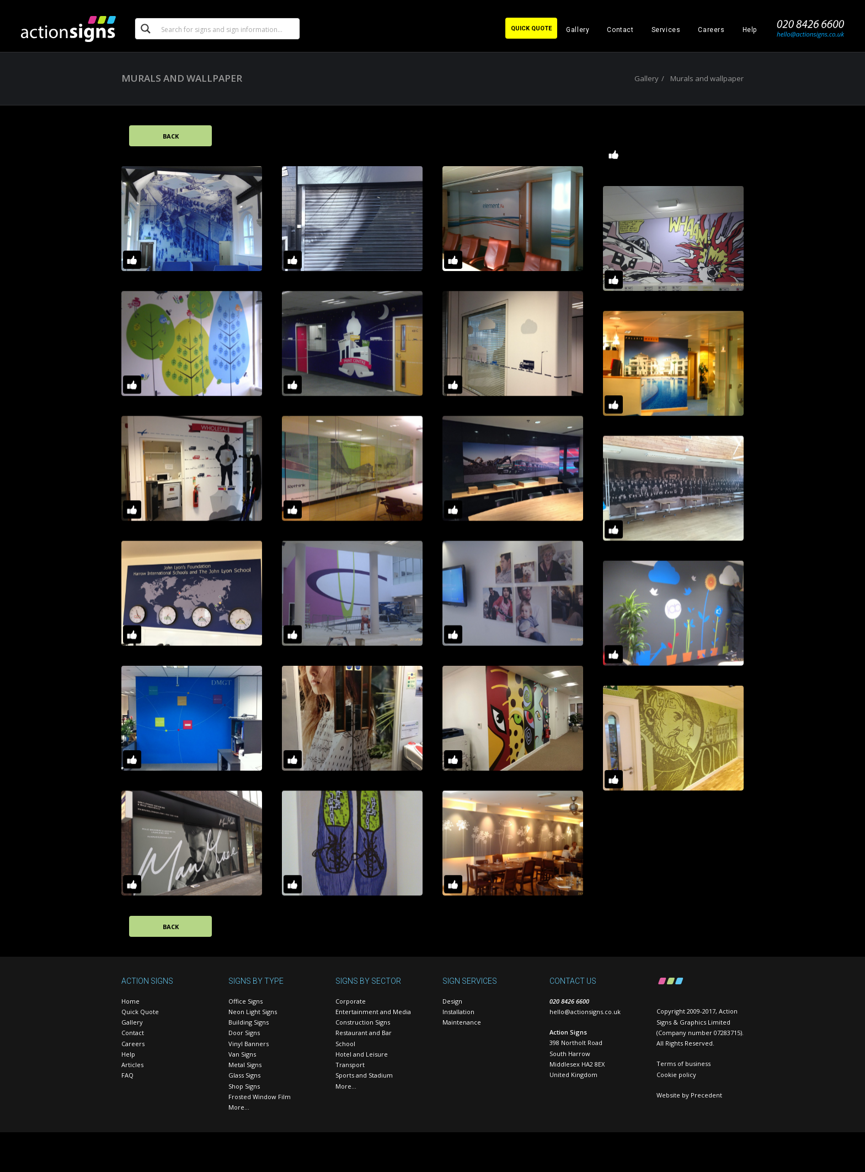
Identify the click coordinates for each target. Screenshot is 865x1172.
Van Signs (242, 1054)
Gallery (577, 30)
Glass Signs (244, 1075)
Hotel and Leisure (361, 1054)
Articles (132, 1064)
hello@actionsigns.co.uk (585, 1011)
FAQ (127, 1075)
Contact (620, 30)
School (345, 1044)
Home (130, 1001)
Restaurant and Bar (363, 1032)
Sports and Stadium (364, 1075)
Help (750, 30)
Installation (458, 1011)
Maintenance (461, 1022)
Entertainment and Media (373, 1011)
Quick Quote (140, 1011)
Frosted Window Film (259, 1097)
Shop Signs (244, 1086)
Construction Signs (362, 1022)
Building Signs (248, 1022)
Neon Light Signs (252, 1011)
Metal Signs (244, 1064)
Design (452, 1001)
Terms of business (683, 1063)
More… (238, 1107)
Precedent (706, 1095)
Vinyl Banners (248, 1044)
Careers (711, 30)
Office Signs (245, 1001)
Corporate (350, 1001)
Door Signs (244, 1032)
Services (666, 30)
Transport (350, 1064)
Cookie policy (676, 1074)
